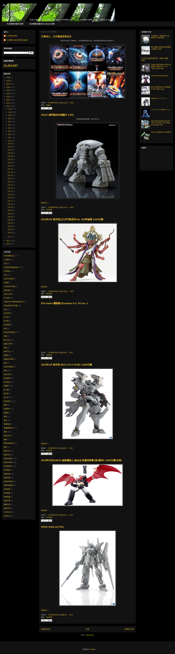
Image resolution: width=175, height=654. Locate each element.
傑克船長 (7, 382)
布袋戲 (6, 283)
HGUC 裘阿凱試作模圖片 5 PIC (57, 115)
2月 (9, 141)
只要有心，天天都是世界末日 (56, 36)
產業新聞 (49, 355)
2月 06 (10, 217)
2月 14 (10, 191)
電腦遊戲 (7, 424)
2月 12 (10, 198)
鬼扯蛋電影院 (9, 367)
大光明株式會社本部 (15, 24)
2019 (8, 84)
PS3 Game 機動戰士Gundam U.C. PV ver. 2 (64, 303)
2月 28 (10, 147)
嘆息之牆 (7, 436)
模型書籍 (7, 470)
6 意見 (71, 103)
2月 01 (10, 233)
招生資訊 (7, 313)
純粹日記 (7, 351)
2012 (8, 106)
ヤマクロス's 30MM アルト (161, 110)
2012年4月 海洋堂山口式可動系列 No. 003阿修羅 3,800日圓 (72, 219)
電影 (5, 432)
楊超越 (6, 413)
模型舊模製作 (9, 485)
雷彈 (5, 416)
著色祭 (6, 393)
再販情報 (7, 290)
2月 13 (10, 194)
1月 (9, 237)
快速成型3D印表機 (10, 305)
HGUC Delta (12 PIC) (52, 527)
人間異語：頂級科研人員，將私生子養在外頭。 (161, 37)
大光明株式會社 (53, 103)
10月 (10, 115)
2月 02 (10, 229)
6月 (9, 128)
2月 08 (10, 210)
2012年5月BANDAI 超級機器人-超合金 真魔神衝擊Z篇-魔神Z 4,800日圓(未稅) (81, 460)
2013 (8, 103)
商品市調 (7, 374)
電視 (5, 420)
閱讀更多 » (44, 203)
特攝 (5, 348)
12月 (10, 109)
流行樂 (6, 321)
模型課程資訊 (9, 481)
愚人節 (6, 397)
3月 (9, 138)
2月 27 (10, 150)
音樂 (5, 336)
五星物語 (7, 271)
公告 (5, 275)
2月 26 (10, 153)
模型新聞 (7, 478)
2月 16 (10, 185)
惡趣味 (48, 105)
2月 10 (10, 204)
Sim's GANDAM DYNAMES (161, 132)
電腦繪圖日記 (9, 428)
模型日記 (7, 455)
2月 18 (10, 178)
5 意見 (70, 515)
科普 (5, 328)
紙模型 (6, 355)
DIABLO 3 (7, 516)
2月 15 (10, 188)
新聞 (5, 405)
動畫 (5, 370)
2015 (8, 97)
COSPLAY (7, 512)
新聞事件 (7, 409)
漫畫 (5, 439)
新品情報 (49, 209)
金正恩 (6, 317)
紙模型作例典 (9, 359)
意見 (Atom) (90, 635)
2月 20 (10, 172)
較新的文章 (45, 629)
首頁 (87, 629)
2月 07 (10, 214)
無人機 (6, 390)
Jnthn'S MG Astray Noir (159, 76)
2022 (8, 77)
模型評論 (7, 474)
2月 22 (10, 166)
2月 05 (10, 220)
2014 (8, 100)
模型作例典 (8, 458)
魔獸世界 (7, 504)
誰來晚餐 (7, 493)
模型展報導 (8, 466)
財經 (5, 363)
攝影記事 (7, 500)
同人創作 (7, 298)
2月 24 (10, 159)
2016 (8, 93)
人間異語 (7, 260)
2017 (8, 90)
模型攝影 (7, 489)
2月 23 (10, 163)
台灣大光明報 (9, 279)
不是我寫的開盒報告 (11, 267)
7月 (9, 125)
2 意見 (71, 291)
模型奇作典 (8, 462)
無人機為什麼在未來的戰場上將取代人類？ (161, 48)
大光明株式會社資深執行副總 (16, 40)
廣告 (5, 447)
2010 (8, 244)
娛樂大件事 (8, 344)
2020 (8, 81)
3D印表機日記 (9, 256)
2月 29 (10, 143)
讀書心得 (7, 508)
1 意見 (70, 615)
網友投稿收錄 (9, 443)
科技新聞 (7, 325)
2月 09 (10, 207)
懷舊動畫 (7, 497)
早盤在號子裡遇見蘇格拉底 (13, 302)
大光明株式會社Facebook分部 (42, 24)
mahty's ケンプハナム (159, 98)
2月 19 (10, 175)
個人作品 (7, 340)
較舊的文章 (129, 629)
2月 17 (10, 182)
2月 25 (10, 156)
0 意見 (71, 207)
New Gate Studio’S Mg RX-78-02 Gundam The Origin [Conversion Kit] (161, 123)
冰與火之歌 (8, 294)
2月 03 (10, 226)
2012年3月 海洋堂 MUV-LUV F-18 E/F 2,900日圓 (66, 364)
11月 (10, 112)
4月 (9, 134)
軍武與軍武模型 (9, 332)
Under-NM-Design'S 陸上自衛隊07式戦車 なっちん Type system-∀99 (161, 66)
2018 (8, 87)
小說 (5, 263)
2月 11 (10, 201)
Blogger (92, 649)
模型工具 (7, 451)
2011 (8, 241)
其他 (5, 309)
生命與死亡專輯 (9, 286)
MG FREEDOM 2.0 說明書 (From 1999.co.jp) (160, 88)
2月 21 (10, 169)
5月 (9, 131)
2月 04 (10, 223)
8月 (9, 122)
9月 (9, 118)
